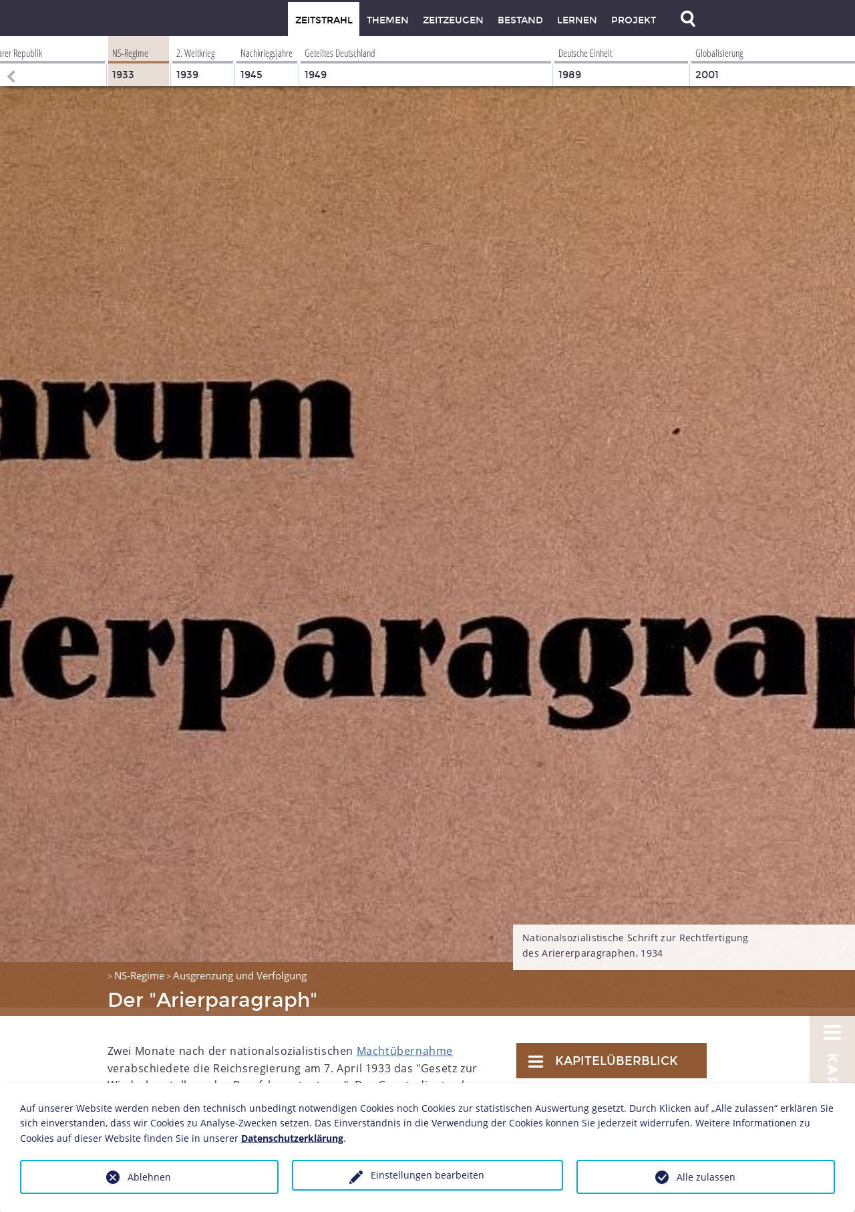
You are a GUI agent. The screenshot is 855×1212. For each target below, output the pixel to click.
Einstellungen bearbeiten (427, 1175)
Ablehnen (149, 1177)
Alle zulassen (706, 1177)
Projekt (633, 20)
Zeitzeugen (453, 20)
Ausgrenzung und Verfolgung (240, 966)
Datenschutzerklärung (292, 1138)
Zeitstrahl (324, 20)
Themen (388, 20)
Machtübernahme (405, 1042)
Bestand (520, 20)
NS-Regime (139, 966)
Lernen (577, 20)
